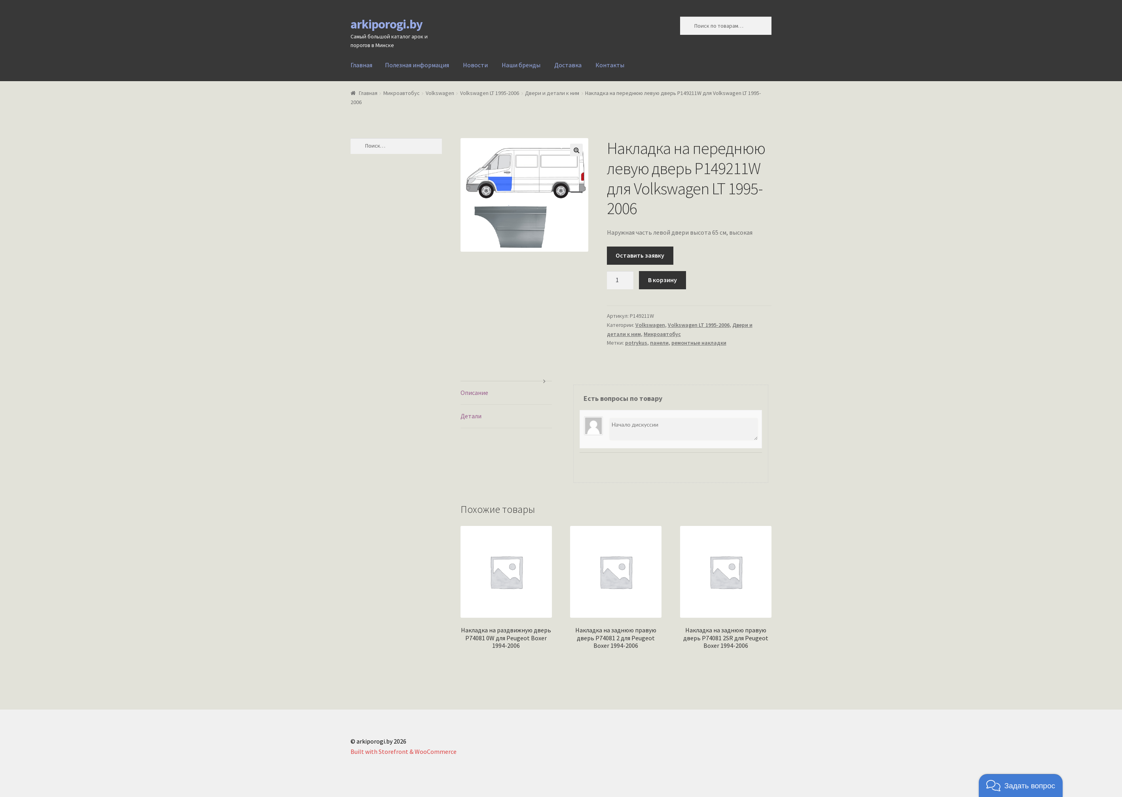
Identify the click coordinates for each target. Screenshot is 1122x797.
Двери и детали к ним (552, 93)
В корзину (662, 280)
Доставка (568, 65)
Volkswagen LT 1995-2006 (489, 93)
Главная (361, 65)
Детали (471, 416)
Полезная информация (417, 65)
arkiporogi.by (387, 24)
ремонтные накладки (698, 342)
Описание (474, 393)
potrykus (636, 342)
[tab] (506, 393)
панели (659, 342)
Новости (475, 65)
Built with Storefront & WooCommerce (404, 751)
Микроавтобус (401, 93)
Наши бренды (521, 65)
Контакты (609, 65)
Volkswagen (440, 93)
